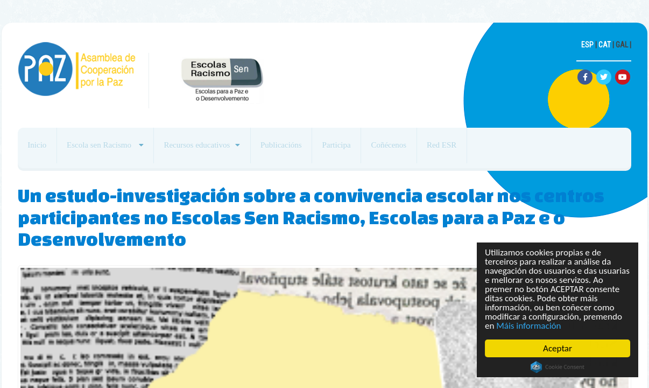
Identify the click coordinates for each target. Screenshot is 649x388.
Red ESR (495, 149)
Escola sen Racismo (112, 149)
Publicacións (310, 149)
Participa (373, 149)
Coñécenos (434, 149)
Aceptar (557, 348)
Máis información (529, 325)
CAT (604, 44)
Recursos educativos (218, 149)
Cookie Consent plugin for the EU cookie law (557, 367)
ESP (587, 44)
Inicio (41, 149)
